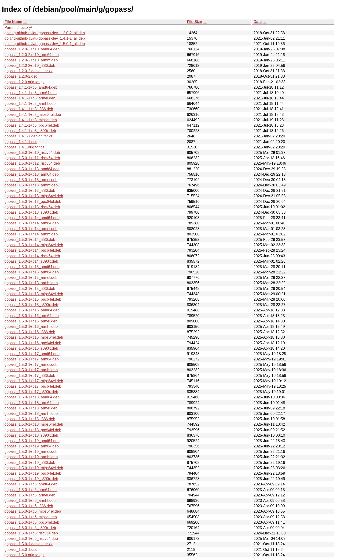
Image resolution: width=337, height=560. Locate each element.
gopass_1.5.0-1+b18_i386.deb (29, 419)
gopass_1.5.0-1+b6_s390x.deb (30, 528)
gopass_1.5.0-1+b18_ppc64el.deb (32, 430)
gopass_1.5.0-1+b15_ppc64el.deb (32, 299)
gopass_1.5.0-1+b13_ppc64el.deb (32, 202)
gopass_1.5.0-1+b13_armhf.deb (31, 185)
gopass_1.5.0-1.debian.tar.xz (28, 544)
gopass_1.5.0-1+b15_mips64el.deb (33, 294)
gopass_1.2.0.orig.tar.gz (24, 82)
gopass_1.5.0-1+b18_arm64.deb (31, 403)
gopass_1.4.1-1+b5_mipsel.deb (30, 120)
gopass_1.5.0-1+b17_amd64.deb (31, 354)
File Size (194, 22)
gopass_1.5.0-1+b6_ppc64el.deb (31, 522)
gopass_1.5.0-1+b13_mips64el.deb (33, 196)
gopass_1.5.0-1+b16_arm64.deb (31, 316)
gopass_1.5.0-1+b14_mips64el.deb (33, 245)
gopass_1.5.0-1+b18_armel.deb (30, 408)
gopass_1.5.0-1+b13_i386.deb (29, 191)
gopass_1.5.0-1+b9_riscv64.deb (31, 539)
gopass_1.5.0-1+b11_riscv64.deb (32, 158)
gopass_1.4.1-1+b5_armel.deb (29, 98)
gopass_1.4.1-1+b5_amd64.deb (30, 87)
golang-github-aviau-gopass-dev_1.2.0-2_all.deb (44, 33)
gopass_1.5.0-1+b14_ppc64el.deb (32, 250)
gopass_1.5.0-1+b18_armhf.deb (31, 414)
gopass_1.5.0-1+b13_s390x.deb (31, 212)
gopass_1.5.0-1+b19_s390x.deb (31, 479)
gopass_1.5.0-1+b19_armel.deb (30, 452)
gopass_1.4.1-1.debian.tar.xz (28, 136)
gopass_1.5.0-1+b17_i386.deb (29, 376)
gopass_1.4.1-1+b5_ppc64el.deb (31, 125)
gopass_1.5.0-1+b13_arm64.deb (31, 174)
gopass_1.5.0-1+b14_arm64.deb (31, 223)
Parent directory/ (18, 28)
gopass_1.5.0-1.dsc (20, 550)
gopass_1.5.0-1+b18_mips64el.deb (33, 424)
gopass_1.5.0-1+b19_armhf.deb (31, 457)
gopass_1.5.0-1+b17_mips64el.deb (33, 381)
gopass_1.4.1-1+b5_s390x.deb (30, 131)
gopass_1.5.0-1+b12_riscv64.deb (32, 163)
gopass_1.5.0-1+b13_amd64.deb (31, 169)
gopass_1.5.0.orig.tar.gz (24, 555)
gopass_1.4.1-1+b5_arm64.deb (30, 93)
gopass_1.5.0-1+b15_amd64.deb (31, 267)
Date (257, 22)
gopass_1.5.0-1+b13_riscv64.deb (32, 207)
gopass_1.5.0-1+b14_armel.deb (30, 229)
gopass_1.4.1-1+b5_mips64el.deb (32, 115)
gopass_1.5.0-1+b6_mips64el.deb (32, 511)
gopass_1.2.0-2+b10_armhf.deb (31, 60)
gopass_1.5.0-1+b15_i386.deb (29, 289)
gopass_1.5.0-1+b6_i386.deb (28, 506)
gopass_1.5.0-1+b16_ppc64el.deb (32, 343)
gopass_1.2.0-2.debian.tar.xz (28, 71)
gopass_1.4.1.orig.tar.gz (24, 147)
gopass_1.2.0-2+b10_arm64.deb (31, 55)
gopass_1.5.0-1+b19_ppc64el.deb (32, 473)
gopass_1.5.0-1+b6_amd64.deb (30, 484)
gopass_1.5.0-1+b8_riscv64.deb (31, 533)
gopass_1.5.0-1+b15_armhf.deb (31, 283)
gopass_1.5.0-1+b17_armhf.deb (31, 370)
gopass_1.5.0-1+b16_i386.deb (29, 332)
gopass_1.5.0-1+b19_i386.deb (29, 463)
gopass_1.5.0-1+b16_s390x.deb (31, 348)
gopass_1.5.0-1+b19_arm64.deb (31, 446)
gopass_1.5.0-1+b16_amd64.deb (31, 310)
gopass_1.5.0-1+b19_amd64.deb (31, 441)
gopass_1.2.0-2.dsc (20, 76)
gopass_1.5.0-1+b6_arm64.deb (30, 490)
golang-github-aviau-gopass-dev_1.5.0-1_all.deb (44, 44)
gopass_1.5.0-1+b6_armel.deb (29, 495)
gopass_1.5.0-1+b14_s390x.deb (31, 261)
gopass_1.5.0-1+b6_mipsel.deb (30, 517)
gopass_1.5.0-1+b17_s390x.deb (31, 392)
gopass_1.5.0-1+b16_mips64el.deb (33, 337)
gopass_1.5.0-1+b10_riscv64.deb (32, 153)
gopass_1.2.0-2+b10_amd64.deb (31, 49)
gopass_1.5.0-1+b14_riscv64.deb (32, 256)
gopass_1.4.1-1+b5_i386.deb (28, 109)
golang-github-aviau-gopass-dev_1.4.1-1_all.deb (44, 38)
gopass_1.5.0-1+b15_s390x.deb (31, 305)
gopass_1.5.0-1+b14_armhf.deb (31, 234)
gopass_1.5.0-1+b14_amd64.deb (31, 218)
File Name (13, 22)
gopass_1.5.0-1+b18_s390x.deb (31, 435)
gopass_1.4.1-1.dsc (20, 142)
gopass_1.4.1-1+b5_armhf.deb (29, 104)
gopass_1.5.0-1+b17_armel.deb (30, 365)
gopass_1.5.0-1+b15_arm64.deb (31, 272)
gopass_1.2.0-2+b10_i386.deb (29, 66)
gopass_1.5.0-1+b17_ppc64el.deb (32, 386)
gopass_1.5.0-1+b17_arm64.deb (31, 359)
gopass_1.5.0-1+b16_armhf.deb (31, 327)
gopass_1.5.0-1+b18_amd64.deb (31, 397)
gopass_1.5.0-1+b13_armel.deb (30, 180)
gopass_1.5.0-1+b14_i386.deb (29, 240)
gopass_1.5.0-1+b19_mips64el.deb (33, 468)
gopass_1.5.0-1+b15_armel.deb (30, 278)
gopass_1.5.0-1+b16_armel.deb (30, 321)
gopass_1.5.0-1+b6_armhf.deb (29, 501)
